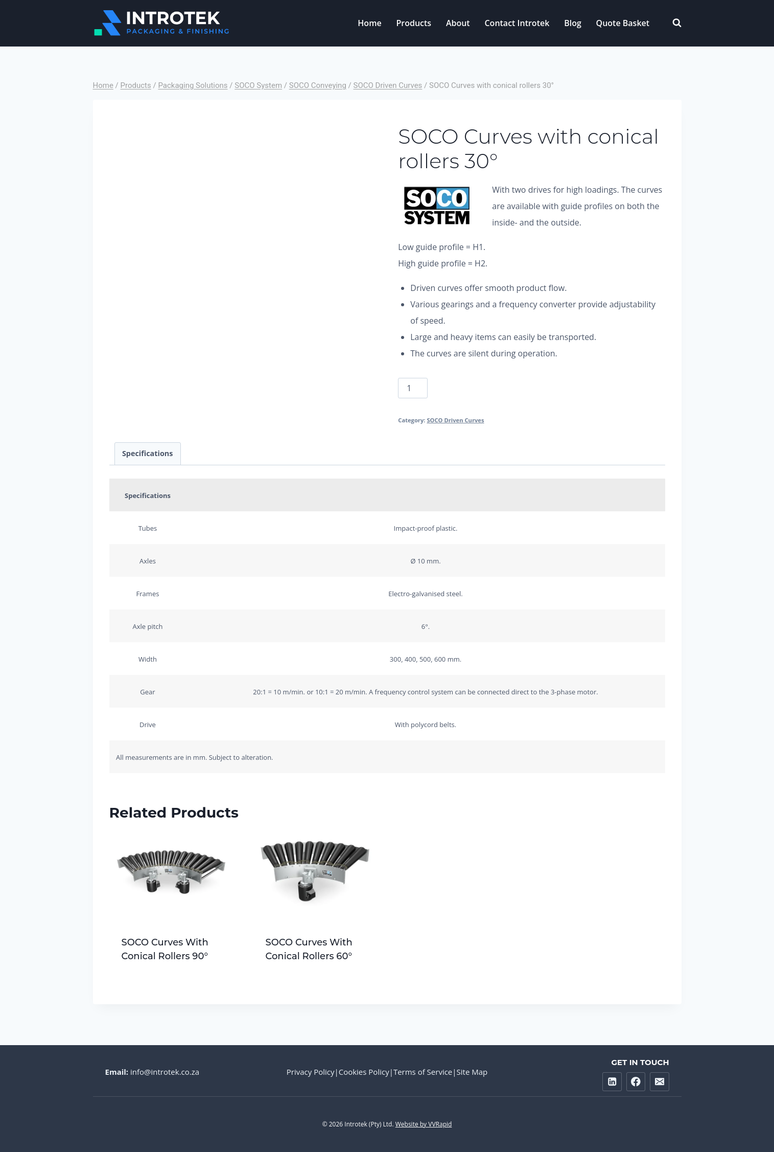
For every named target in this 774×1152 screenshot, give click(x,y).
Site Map (472, 1072)
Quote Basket (623, 23)
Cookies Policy (364, 1072)
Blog (572, 23)
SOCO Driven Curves (455, 420)
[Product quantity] (413, 388)
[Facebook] (635, 1081)
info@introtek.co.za (164, 1072)
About (458, 23)
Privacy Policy (311, 1072)
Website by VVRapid (423, 1124)
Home (369, 23)
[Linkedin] (611, 1081)
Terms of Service (422, 1072)
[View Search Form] (672, 23)
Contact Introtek (516, 23)
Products (413, 23)
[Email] (659, 1081)
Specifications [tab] (147, 453)
